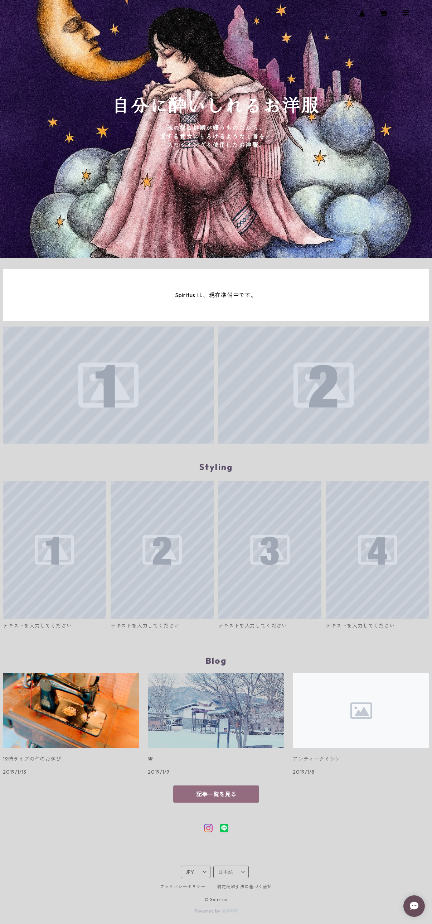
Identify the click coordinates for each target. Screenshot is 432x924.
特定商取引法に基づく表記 (244, 886)
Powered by (216, 911)
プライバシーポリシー (183, 886)
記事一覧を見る (216, 794)
